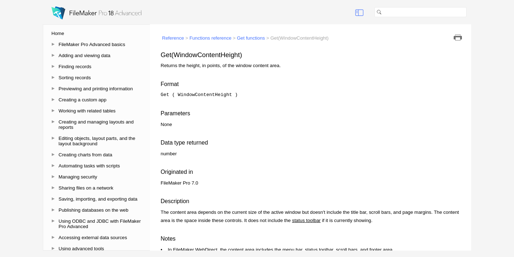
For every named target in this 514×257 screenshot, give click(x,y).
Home (57, 33)
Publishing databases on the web (93, 210)
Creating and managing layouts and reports (96, 124)
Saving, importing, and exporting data (98, 199)
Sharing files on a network (86, 188)
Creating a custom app (82, 99)
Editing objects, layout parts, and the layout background (97, 141)
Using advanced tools (81, 248)
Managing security (78, 177)
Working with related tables (87, 111)
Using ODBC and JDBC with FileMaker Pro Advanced (100, 223)
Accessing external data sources (93, 237)
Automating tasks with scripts (89, 165)
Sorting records (75, 77)
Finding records (75, 66)
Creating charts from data (85, 154)
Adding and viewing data (84, 55)
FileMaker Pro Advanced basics (92, 44)
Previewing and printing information (96, 88)
